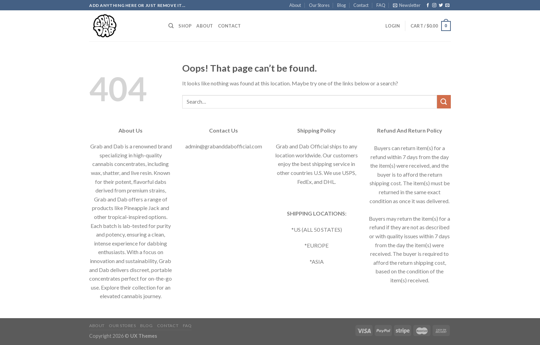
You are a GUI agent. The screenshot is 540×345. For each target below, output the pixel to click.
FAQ (380, 5)
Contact (360, 5)
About (295, 5)
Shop (184, 26)
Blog (341, 5)
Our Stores (319, 5)
